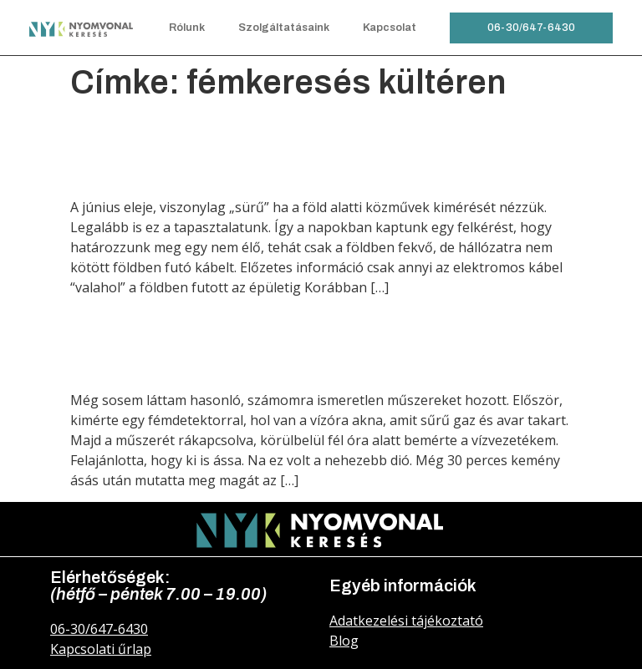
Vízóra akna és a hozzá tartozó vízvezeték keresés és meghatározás (321, 341)
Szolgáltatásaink (283, 27)
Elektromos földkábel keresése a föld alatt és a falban (298, 148)
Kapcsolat (389, 27)
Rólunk (187, 27)
